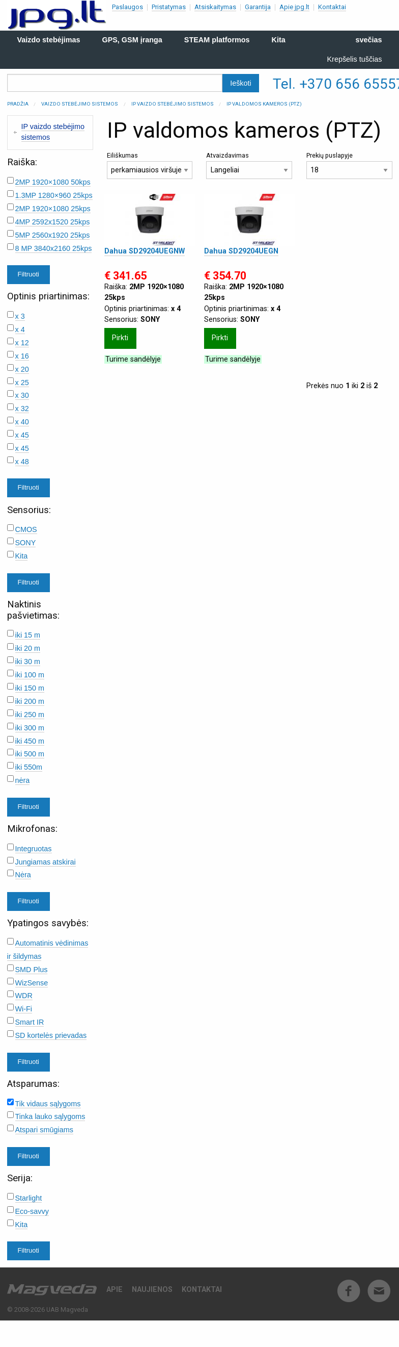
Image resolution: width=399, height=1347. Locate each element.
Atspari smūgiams (44, 1130)
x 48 (22, 462)
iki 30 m (28, 661)
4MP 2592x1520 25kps (52, 222)
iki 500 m (30, 754)
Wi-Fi (24, 1009)
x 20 (22, 369)
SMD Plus (31, 969)
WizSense (31, 983)
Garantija (258, 7)
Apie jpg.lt (294, 7)
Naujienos (152, 1289)
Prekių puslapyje (349, 165)
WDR (24, 996)
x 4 (20, 329)
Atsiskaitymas (215, 7)
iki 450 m (30, 741)
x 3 (20, 316)
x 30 (22, 395)
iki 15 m (28, 635)
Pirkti (120, 338)
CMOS (26, 529)
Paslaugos (127, 7)
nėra (22, 780)
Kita (21, 556)
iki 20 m (28, 648)
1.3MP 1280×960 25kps (54, 195)
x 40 (22, 422)
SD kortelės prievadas (51, 1035)
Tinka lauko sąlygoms (50, 1116)
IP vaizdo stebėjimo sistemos (172, 104)
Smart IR (29, 1022)
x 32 (22, 408)
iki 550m (29, 767)
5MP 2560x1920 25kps (52, 235)
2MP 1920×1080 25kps (53, 209)
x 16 (22, 356)
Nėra (23, 875)
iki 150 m (30, 688)
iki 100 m (30, 675)
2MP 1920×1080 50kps (53, 182)
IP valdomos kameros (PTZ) (264, 104)
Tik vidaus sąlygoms (48, 1104)
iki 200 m (30, 701)
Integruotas (33, 849)
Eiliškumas (150, 165)
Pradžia (17, 104)
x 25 (22, 382)
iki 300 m (30, 728)
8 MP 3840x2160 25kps (53, 248)
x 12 (22, 343)
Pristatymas (169, 7)
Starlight (28, 1198)
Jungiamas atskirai (45, 862)
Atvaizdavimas (249, 165)
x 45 (22, 435)
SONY (25, 543)
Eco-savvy (32, 1211)
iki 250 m (30, 714)
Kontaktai (332, 7)
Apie (114, 1289)
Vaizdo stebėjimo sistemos (79, 104)
